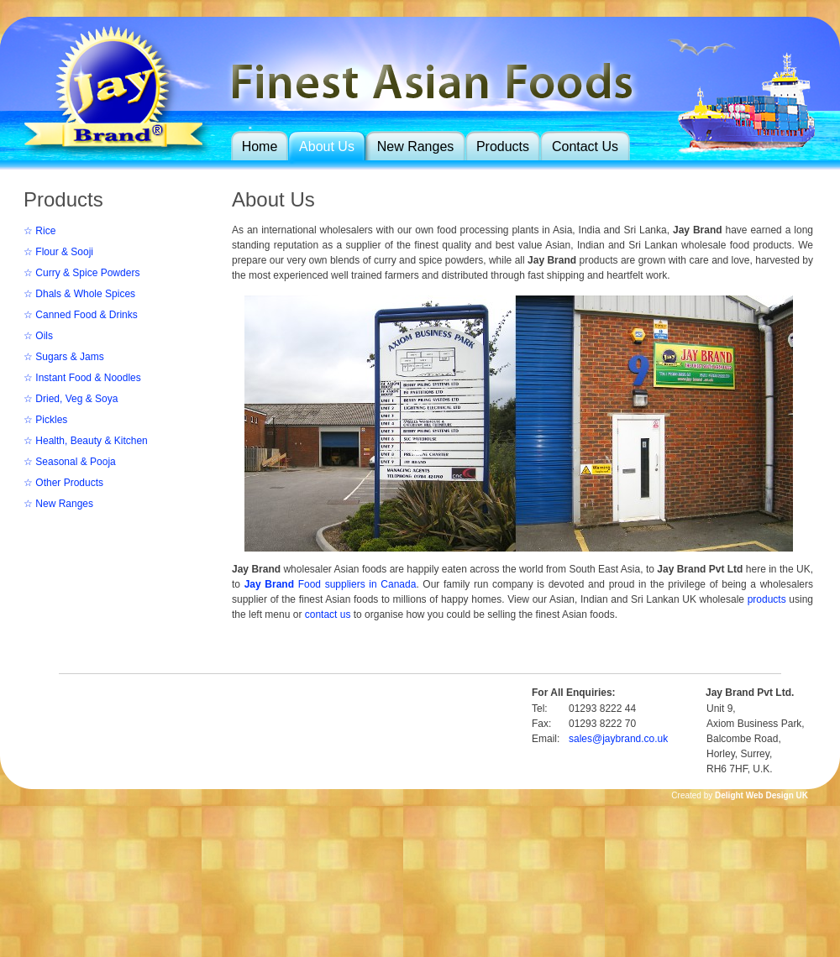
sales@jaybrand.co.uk (618, 739)
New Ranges (415, 146)
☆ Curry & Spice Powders (81, 273)
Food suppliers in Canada (330, 584)
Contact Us (585, 146)
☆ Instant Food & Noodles (82, 378)
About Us (326, 146)
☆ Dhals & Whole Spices (79, 294)
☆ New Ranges (58, 504)
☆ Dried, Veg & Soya (71, 399)
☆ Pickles (45, 420)
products (767, 599)
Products (502, 146)
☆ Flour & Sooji (58, 252)
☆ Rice (39, 231)
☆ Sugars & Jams (64, 357)
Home (260, 146)
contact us (328, 614)
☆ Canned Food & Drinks (81, 315)
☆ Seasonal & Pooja (70, 462)
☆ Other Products (63, 483)
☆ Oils (38, 336)
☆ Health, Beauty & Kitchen (86, 441)
